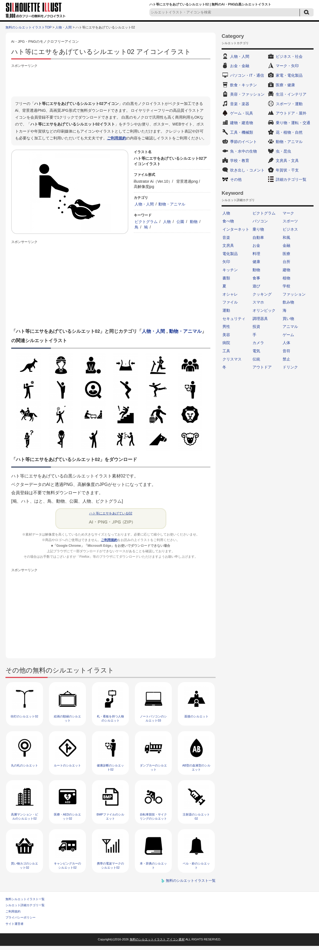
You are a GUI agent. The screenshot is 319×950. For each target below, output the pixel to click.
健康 (256, 261)
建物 (286, 270)
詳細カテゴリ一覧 (291, 179)
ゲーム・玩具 (241, 113)
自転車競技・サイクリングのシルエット (153, 816)
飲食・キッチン (243, 85)
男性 (226, 326)
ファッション (294, 294)
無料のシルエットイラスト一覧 (191, 881)
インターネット (235, 229)
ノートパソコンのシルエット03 (153, 718)
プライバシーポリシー (20, 917)
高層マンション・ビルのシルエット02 (24, 816)
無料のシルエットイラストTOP (28, 27)
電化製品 (230, 253)
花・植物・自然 (289, 132)
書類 (226, 278)
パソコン (260, 221)
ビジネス (290, 229)
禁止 (286, 359)
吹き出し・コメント (247, 170)
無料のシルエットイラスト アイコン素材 (157, 939)
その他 (236, 179)
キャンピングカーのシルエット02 (67, 865)
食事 (256, 278)
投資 (256, 326)
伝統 (256, 359)
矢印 (226, 261)
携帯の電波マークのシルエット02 (110, 865)
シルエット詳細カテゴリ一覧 (25, 905)
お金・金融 (239, 66)
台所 (286, 261)
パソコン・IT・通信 (247, 75)
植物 (286, 278)
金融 (286, 245)
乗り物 (258, 229)
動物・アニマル (171, 204)
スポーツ (290, 221)
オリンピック (264, 310)
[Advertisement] (110, 81)
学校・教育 (239, 160)
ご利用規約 (116, 138)
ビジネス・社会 (289, 56)
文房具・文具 (287, 160)
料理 (256, 253)
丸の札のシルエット (24, 765)
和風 (286, 237)
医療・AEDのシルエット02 (67, 816)
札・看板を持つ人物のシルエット (110, 718)
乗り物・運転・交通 (293, 123)
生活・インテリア (291, 94)
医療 (286, 253)
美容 (226, 335)
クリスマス (232, 359)
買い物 (288, 318)
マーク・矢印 (287, 66)
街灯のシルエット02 (24, 716)
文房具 (228, 245)
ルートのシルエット (67, 765)
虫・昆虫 (283, 151)
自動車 (258, 237)
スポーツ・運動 (289, 104)
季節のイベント (243, 141)
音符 (286, 351)
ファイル (230, 302)
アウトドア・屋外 (291, 113)
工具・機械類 (241, 132)
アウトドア (262, 367)
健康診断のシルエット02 (110, 767)
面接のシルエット (196, 716)
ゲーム (288, 335)
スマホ (258, 302)
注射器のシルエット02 (196, 816)
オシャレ (230, 294)
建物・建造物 (241, 123)
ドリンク (290, 367)
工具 (226, 351)
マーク (288, 213)
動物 (194, 221)
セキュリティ (233, 318)
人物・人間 (63, 27)
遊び (256, 286)
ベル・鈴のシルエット (196, 865)
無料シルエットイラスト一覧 (25, 899)
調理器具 (260, 318)
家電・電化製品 (289, 75)
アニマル (290, 326)
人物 (167, 221)
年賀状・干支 (287, 170)
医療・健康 (285, 85)
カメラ (258, 342)
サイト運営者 (14, 923)
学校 (286, 286)
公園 (180, 221)
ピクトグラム (146, 221)
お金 (256, 245)
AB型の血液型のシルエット (196, 767)
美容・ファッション (247, 94)
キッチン (230, 270)
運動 (226, 310)
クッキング (262, 294)
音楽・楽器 (239, 104)
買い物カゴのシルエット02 (24, 865)
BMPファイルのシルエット (110, 816)
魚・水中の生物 (243, 151)
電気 (256, 351)
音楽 (226, 237)
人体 (286, 342)
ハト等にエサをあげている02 (110, 513)
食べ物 (228, 221)
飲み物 (288, 302)
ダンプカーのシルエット (153, 767)
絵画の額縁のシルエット (67, 718)
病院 (226, 342)
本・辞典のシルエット (153, 865)
